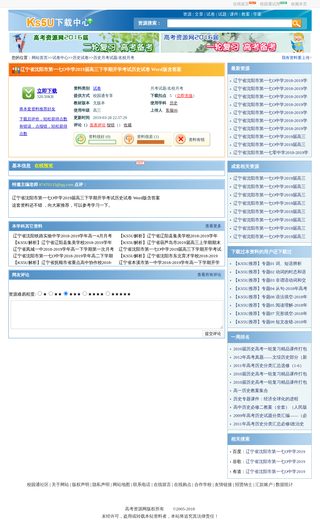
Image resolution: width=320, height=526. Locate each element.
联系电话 (141, 484)
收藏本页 (299, 4)
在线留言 (244, 4)
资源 (187, 14)
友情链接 (223, 484)
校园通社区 (38, 484)
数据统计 (284, 484)
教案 (245, 14)
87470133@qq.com (56, 184)
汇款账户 (264, 484)
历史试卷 (81, 57)
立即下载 (47, 91)
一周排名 (240, 337)
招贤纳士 (243, 484)
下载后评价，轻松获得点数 (43, 119)
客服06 (172, 110)
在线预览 (43, 165)
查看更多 (213, 226)
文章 (199, 14)
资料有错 (197, 139)
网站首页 (40, 57)
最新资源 (240, 68)
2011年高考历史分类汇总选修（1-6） (268, 365)
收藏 (128, 125)
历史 (174, 103)
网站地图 (121, 484)
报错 (111, 125)
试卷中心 (60, 57)
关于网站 (60, 484)
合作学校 (203, 484)
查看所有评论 (209, 274)
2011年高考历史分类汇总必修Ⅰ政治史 (268, 423)
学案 (257, 14)
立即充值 (185, 95)
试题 (222, 14)
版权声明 (80, 484)
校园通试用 (273, 4)
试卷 (210, 14)
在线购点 (182, 484)
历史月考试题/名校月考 (113, 57)
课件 (234, 14)
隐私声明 (101, 484)
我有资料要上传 (296, 57)
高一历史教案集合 (250, 390)
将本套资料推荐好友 (37, 109)
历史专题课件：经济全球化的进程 (265, 398)
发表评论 (98, 125)
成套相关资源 (245, 166)
